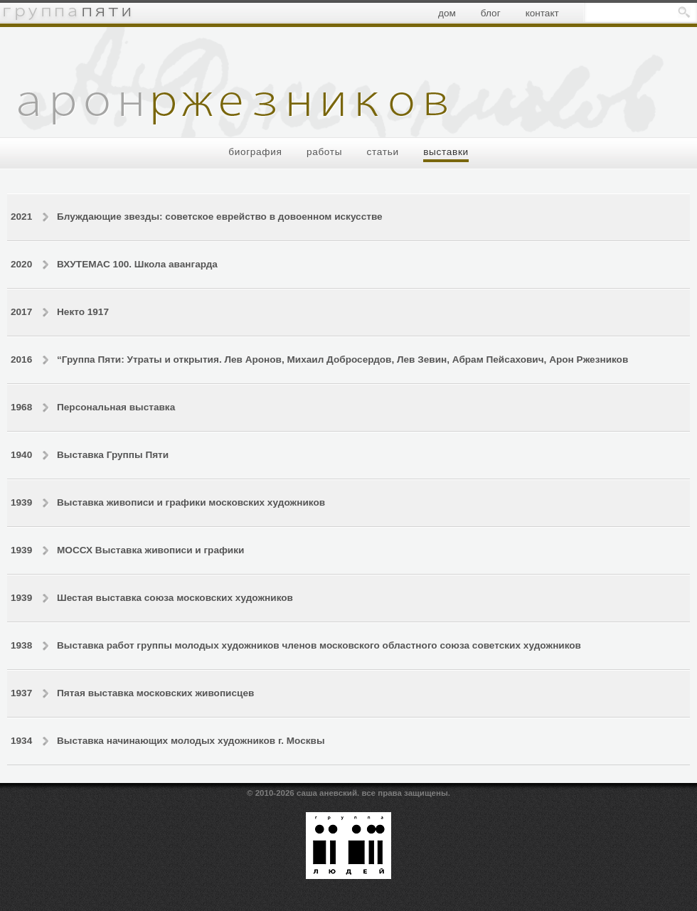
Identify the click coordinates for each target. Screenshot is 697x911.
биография (255, 151)
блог (491, 13)
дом (447, 13)
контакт (542, 13)
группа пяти (66, 12)
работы (324, 151)
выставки (446, 151)
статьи (383, 151)
